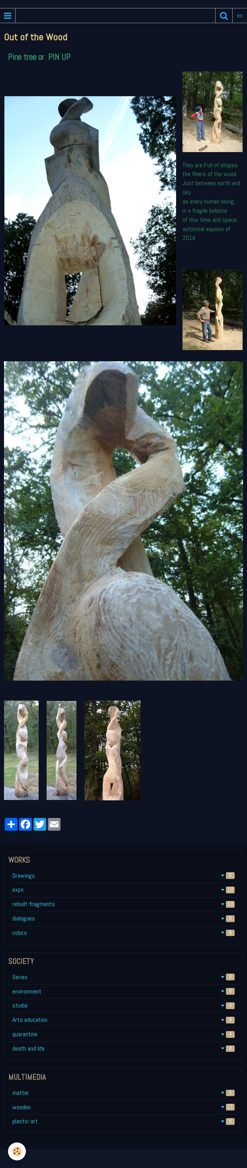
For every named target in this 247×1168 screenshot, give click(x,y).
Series (123, 977)
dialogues (123, 918)
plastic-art (123, 1121)
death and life (123, 1048)
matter (123, 1093)
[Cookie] (17, 1151)
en (240, 15)
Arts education (123, 1020)
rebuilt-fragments (123, 904)
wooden (123, 1107)
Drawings (123, 875)
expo (123, 889)
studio (123, 1005)
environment (123, 991)
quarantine (123, 1034)
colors (123, 932)
